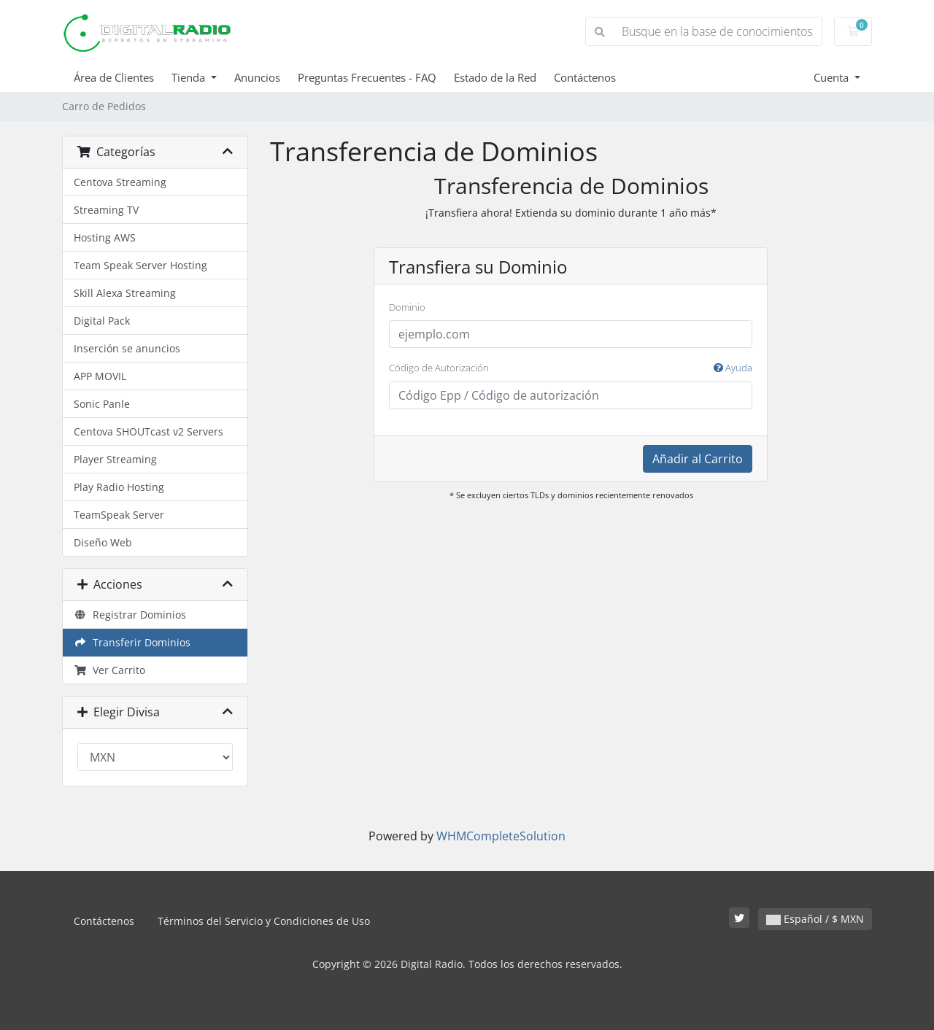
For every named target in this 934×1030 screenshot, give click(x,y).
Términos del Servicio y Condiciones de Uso (264, 921)
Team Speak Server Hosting (140, 265)
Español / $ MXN (815, 919)
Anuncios (257, 77)
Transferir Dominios (132, 642)
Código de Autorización (570, 368)
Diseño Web (103, 542)
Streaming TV (106, 210)
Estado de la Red (495, 77)
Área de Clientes (114, 77)
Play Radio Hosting (119, 487)
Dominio (407, 307)
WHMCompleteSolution (501, 836)
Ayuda (733, 367)
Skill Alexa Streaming (125, 293)
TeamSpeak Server (119, 515)
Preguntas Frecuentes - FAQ (367, 77)
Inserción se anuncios (127, 348)
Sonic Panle (102, 404)
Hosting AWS (105, 237)
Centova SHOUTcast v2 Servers (148, 431)
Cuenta (833, 77)
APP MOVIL (100, 376)
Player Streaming (115, 459)
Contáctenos (585, 77)
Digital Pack (102, 321)
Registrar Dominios (130, 615)
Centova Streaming (120, 182)
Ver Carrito (109, 670)
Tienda (189, 77)
